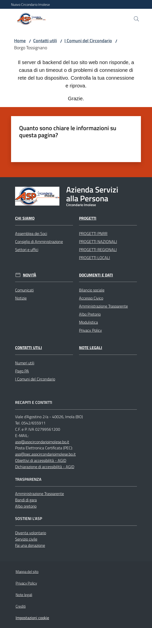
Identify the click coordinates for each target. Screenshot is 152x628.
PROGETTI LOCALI (94, 258)
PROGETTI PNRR (93, 233)
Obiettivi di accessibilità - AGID (40, 460)
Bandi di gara (26, 500)
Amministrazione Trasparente (103, 306)
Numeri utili (24, 363)
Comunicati (24, 290)
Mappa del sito (27, 571)
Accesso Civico (91, 298)
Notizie (21, 298)
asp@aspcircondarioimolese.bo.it (42, 442)
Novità (29, 275)
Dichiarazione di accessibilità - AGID (44, 467)
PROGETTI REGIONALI (98, 250)
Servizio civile (26, 539)
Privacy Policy (90, 330)
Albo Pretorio (90, 314)
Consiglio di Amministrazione (39, 241)
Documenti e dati (96, 275)
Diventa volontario (30, 533)
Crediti (21, 606)
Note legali (90, 348)
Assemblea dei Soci (31, 233)
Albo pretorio (25, 506)
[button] (136, 18)
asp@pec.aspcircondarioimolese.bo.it (45, 454)
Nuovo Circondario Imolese (30, 4)
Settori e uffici (26, 250)
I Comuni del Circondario (88, 40)
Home (20, 40)
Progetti (87, 218)
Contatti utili (45, 40)
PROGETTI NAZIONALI (98, 241)
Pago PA (22, 371)
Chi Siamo (24, 218)
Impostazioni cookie (32, 618)
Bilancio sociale (91, 290)
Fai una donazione (30, 545)
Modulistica (88, 322)
